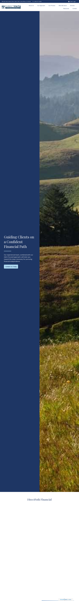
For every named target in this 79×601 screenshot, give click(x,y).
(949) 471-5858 (37, 1)
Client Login (72, 1)
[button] (31, 5)
